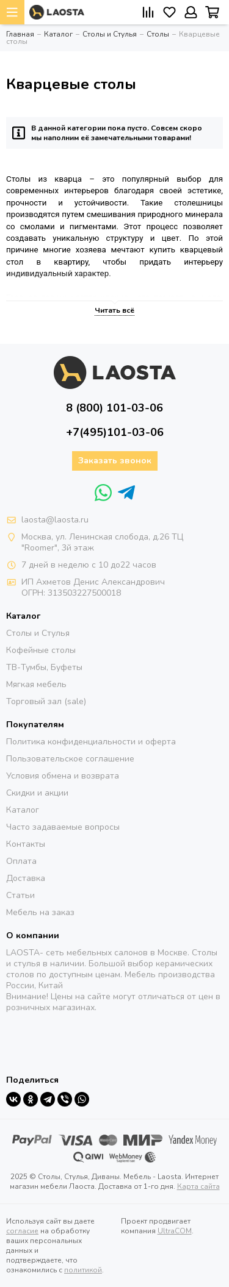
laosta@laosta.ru (55, 520)
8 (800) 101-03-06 (114, 408)
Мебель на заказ (40, 912)
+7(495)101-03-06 (115, 432)
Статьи (20, 895)
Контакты (25, 844)
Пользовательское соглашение (70, 759)
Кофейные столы (41, 650)
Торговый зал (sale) (46, 701)
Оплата (21, 861)
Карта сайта (198, 1186)
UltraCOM (175, 1231)
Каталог (22, 810)
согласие (22, 1231)
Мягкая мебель (36, 684)
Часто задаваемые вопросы (63, 827)
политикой (83, 1270)
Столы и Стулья (38, 633)
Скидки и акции (37, 793)
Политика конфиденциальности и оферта (91, 741)
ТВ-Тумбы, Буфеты (44, 667)
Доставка (25, 878)
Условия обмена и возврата (62, 776)
